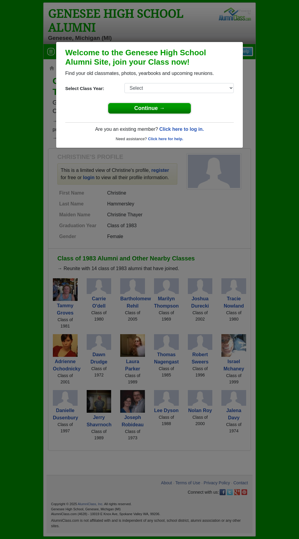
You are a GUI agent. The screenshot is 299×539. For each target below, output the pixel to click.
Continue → (149, 108)
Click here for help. (165, 139)
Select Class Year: (84, 88)
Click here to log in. (181, 129)
